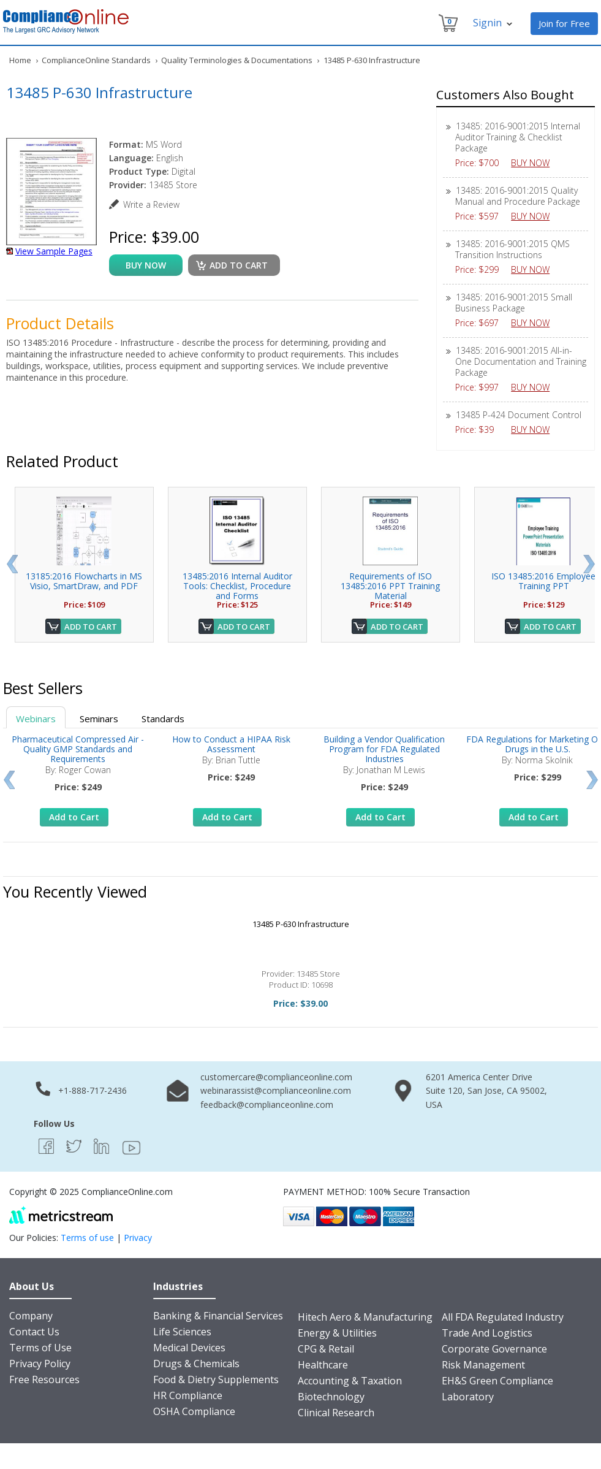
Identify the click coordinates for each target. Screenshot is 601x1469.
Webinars (36, 718)
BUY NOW (535, 163)
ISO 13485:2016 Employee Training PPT (543, 581)
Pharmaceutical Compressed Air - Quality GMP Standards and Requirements (78, 749)
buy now (146, 265)
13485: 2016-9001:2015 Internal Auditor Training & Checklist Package (517, 137)
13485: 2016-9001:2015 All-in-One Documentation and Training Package (520, 361)
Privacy (138, 1237)
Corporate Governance (494, 1349)
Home (20, 60)
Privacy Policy (39, 1363)
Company (31, 1315)
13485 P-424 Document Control (518, 415)
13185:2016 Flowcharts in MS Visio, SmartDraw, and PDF (84, 581)
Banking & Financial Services (218, 1315)
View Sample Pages (54, 251)
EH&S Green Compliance (497, 1380)
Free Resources (44, 1379)
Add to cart (239, 265)
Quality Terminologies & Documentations (236, 60)
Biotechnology (331, 1396)
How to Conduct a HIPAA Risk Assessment (231, 744)
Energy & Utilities (337, 1333)
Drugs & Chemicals (196, 1363)
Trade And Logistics (487, 1333)
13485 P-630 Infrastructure (300, 923)
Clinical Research (336, 1412)
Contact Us (34, 1331)
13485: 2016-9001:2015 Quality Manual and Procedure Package (517, 196)
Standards (163, 718)
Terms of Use (40, 1347)
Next (589, 564)
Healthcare (323, 1365)
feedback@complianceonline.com (266, 1104)
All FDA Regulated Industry (503, 1317)
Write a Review (151, 204)
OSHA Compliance (194, 1411)
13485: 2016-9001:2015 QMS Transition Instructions (512, 249)
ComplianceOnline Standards (96, 60)
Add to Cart (90, 626)
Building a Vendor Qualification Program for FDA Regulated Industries (384, 749)
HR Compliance (187, 1395)
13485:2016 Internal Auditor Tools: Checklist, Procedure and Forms (237, 585)
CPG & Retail (326, 1349)
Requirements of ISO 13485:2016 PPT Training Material (390, 585)
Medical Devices (189, 1347)
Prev (12, 564)
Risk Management (483, 1365)
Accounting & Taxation (350, 1380)
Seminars (99, 718)
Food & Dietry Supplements (216, 1379)
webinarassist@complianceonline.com (275, 1090)
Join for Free (564, 23)
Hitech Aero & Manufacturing (365, 1317)
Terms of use (87, 1237)
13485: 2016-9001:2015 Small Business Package (513, 302)
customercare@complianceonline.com (276, 1077)
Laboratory (468, 1396)
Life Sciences (182, 1331)
